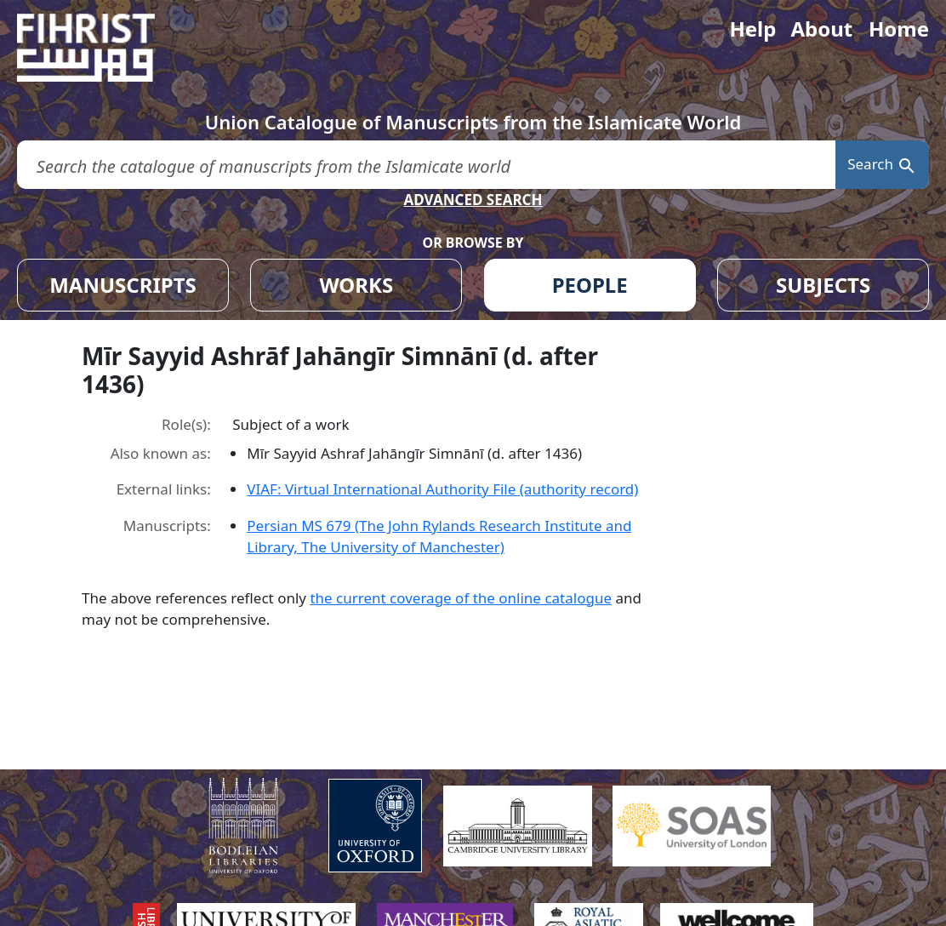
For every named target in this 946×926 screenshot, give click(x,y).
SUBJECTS (823, 285)
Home (899, 28)
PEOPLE (590, 285)
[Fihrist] (102, 48)
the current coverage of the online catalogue (461, 598)
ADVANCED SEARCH (472, 199)
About (821, 28)
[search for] (426, 164)
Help (752, 28)
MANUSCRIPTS (123, 285)
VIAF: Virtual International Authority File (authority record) (442, 489)
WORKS (356, 285)
